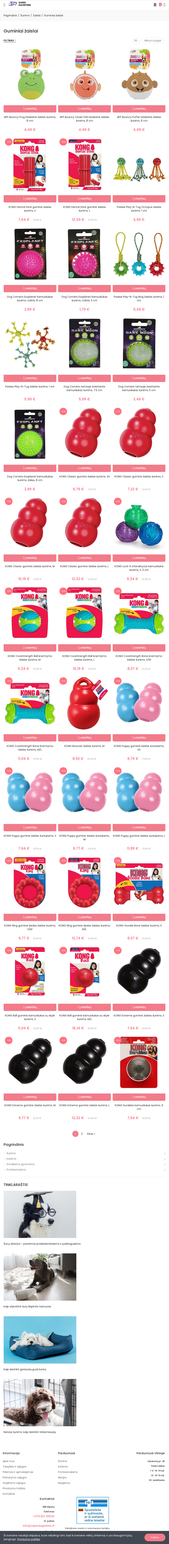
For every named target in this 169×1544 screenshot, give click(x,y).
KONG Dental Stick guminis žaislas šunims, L (84, 208)
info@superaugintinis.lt (38, 1525)
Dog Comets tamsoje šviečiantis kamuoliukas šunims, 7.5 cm (84, 388)
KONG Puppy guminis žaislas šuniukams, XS (139, 747)
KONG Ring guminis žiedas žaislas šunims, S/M (30, 927)
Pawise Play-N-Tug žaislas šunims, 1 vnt (30, 386)
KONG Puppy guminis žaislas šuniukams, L (139, 836)
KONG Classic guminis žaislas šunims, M (30, 566)
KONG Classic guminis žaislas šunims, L (84, 566)
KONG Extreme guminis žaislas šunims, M (30, 1105)
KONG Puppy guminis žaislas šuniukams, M (84, 837)
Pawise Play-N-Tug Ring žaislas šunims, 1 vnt (139, 298)
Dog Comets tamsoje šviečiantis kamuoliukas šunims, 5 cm (139, 388)
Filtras (9, 40)
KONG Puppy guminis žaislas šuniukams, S (30, 836)
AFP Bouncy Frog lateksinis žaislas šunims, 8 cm (30, 118)
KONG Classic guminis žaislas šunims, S (138, 476)
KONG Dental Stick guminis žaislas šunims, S (30, 208)
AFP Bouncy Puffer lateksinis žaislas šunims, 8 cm (139, 118)
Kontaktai (47, 1499)
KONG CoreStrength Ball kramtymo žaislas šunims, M (30, 658)
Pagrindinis (14, 1144)
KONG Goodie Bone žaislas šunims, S (139, 925)
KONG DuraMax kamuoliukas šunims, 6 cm (139, 1107)
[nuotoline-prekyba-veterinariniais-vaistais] (84, 1510)
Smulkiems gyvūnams (21, 1164)
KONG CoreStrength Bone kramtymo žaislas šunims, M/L (30, 747)
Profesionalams (16, 1169)
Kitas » (91, 1134)
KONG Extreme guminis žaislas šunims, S (139, 1015)
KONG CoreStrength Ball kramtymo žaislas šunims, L (84, 658)
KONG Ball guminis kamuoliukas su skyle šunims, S (30, 1017)
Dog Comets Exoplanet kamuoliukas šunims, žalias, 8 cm (30, 478)
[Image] (20, 3)
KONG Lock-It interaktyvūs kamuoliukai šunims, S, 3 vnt (138, 568)
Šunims (11, 1153)
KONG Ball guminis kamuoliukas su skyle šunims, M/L (84, 1017)
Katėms (11, 1159)
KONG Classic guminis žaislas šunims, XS (84, 476)
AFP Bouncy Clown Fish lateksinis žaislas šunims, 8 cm (84, 118)
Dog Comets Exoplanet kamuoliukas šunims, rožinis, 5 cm (84, 298)
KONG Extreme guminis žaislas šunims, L (84, 1105)
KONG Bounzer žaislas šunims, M (84, 746)
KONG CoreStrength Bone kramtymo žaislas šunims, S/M (139, 658)
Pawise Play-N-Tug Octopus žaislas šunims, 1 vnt (139, 208)
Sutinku (155, 1537)
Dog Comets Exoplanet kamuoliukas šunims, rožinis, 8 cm (30, 298)
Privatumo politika (28, 1539)
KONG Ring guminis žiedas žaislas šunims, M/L (84, 927)
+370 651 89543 (43, 1516)
